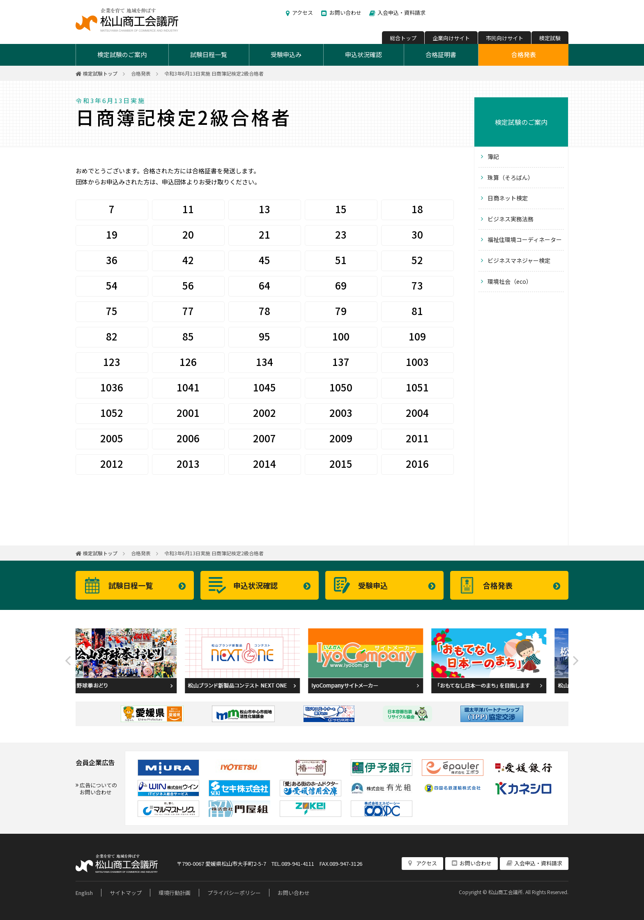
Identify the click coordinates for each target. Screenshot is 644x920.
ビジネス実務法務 (511, 219)
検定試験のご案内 (122, 54)
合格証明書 (441, 54)
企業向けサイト (451, 38)
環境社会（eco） (510, 281)
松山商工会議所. (506, 891)
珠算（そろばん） (511, 177)
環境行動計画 (175, 893)
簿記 (493, 156)
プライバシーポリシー (234, 893)
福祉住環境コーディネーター (525, 239)
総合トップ (403, 38)
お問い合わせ (345, 12)
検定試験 (550, 38)
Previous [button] (68, 661)
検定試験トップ (100, 73)
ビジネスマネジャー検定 (519, 260)
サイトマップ (126, 893)
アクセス (302, 12)
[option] (137, 660)
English (84, 893)
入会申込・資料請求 (401, 12)
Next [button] (576, 661)
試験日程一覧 (208, 54)
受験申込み (286, 54)
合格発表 (523, 54)
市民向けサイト (504, 38)
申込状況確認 (363, 54)
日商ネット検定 (508, 198)
